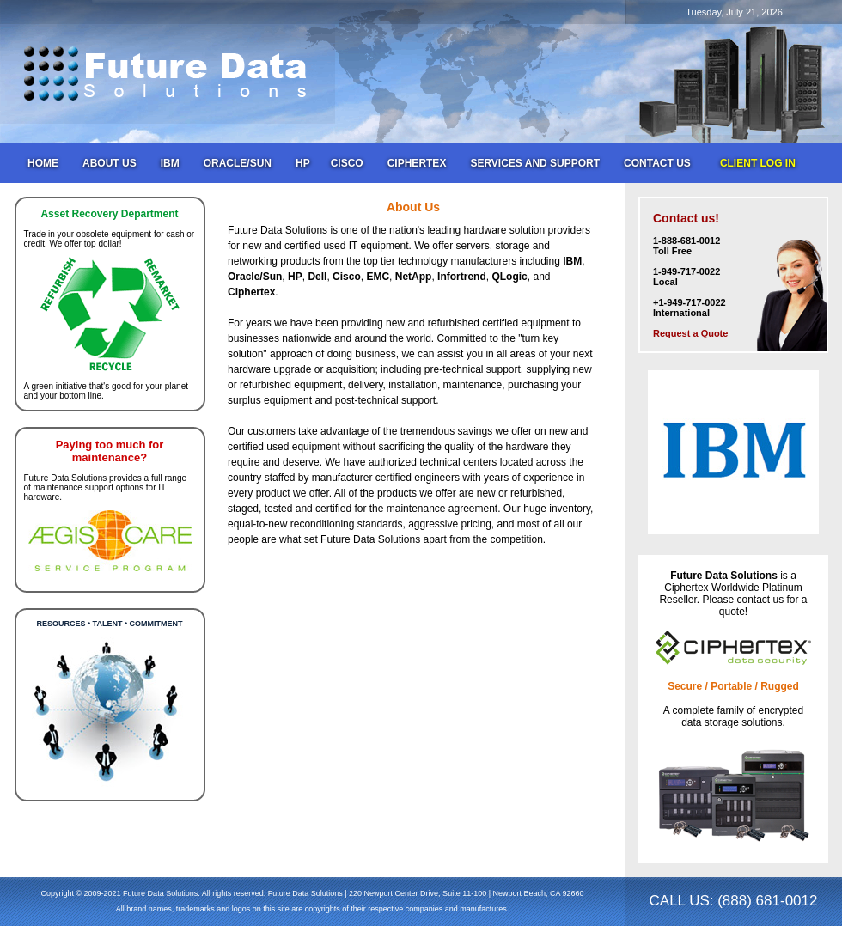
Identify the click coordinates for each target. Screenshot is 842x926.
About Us (109, 163)
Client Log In (758, 163)
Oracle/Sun (238, 163)
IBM (170, 163)
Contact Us (657, 163)
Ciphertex (417, 163)
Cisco (347, 163)
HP (303, 163)
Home (42, 163)
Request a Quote (690, 333)
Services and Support (535, 163)
